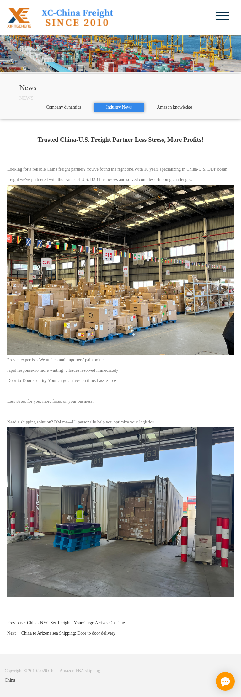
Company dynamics (63, 107)
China (10, 680)
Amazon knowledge (174, 107)
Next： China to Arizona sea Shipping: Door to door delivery (61, 633)
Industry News (119, 107)
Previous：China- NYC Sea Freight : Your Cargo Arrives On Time (66, 622)
